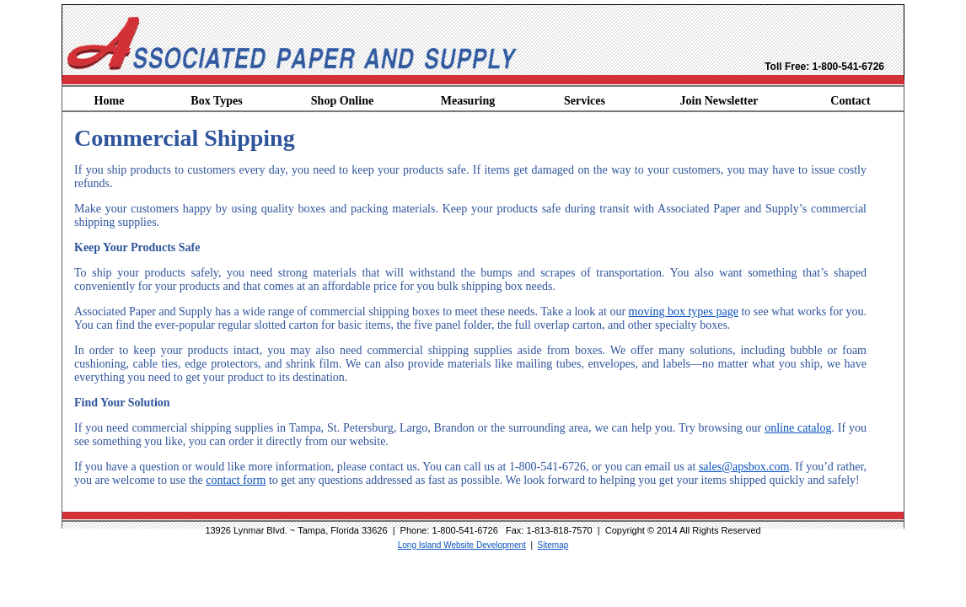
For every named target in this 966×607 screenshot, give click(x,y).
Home (109, 100)
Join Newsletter (719, 100)
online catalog (798, 428)
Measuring (468, 100)
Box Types (216, 100)
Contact (850, 100)
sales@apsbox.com (744, 466)
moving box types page (683, 311)
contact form (236, 480)
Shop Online (342, 100)
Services (584, 100)
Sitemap (553, 545)
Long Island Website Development (462, 545)
